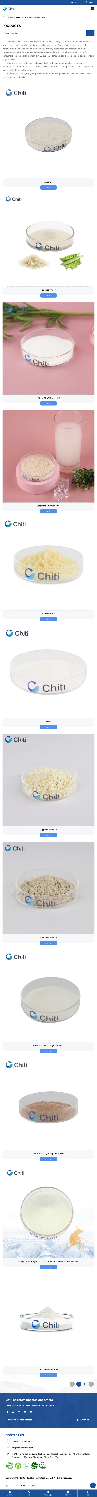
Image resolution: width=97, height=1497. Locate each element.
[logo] (10, 8)
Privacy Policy (29, 1486)
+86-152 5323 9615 (23, 1441)
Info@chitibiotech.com (22, 1447)
